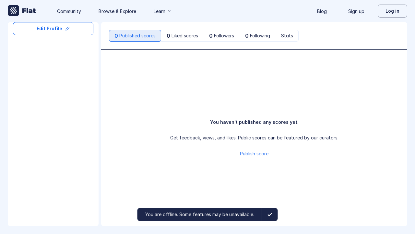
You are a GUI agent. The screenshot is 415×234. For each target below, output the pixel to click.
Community (69, 11)
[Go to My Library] (22, 11)
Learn (163, 11)
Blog (322, 11)
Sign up (356, 11)
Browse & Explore (117, 11)
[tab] (135, 36)
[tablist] (204, 36)
